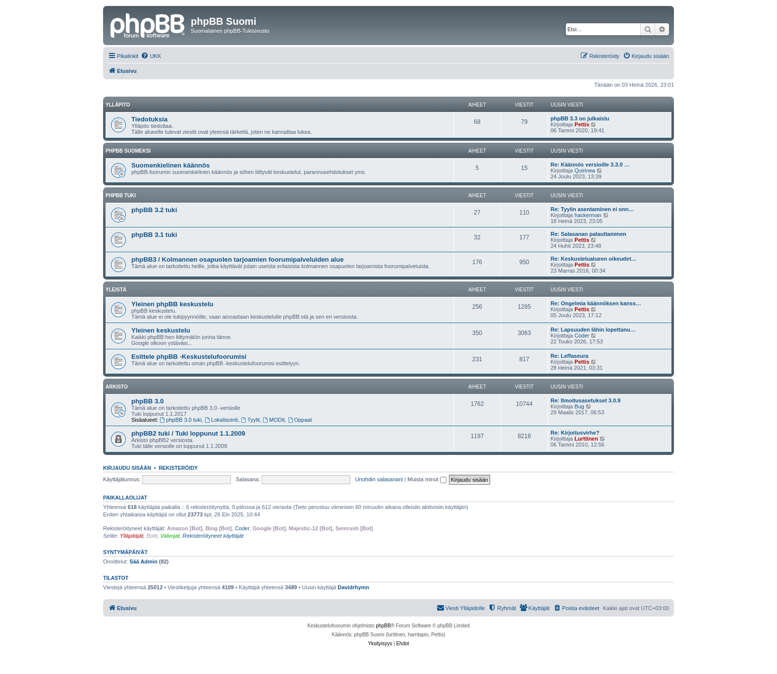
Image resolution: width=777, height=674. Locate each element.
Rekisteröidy (178, 468)
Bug (579, 406)
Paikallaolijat (125, 498)
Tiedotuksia (149, 119)
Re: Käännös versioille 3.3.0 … (590, 165)
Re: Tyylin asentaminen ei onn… (592, 209)
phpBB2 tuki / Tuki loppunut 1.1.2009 (188, 433)
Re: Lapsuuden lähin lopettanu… (593, 330)
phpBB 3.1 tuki (154, 234)
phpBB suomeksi (128, 151)
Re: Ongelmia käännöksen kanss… (596, 303)
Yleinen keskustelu (160, 330)
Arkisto (117, 387)
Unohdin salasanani (379, 479)
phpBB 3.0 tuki (181, 420)
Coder (581, 335)
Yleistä (116, 289)
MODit (273, 420)
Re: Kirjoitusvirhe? (575, 433)
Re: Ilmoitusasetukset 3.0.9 (585, 400)
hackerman (587, 215)
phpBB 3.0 (147, 401)
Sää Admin (143, 561)
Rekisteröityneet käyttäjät (212, 536)
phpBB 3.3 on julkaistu (580, 118)
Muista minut (426, 479)
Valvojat (170, 536)
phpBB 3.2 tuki (154, 210)
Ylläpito (118, 105)
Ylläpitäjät (132, 536)
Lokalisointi (221, 420)
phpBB (383, 625)
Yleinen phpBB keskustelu (172, 304)
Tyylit (250, 420)
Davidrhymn (354, 587)
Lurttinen (586, 439)
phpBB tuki (121, 195)
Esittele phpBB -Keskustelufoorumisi (188, 356)
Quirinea (584, 170)
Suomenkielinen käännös (170, 165)
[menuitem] (151, 56)
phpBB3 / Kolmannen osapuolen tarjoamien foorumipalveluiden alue (237, 259)
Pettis (581, 124)
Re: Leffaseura (569, 356)
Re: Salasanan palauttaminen (588, 234)
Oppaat (300, 420)
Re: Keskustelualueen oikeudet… (594, 259)
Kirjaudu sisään (127, 468)
